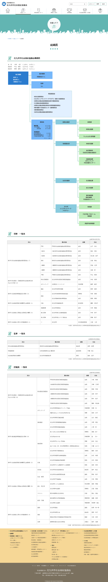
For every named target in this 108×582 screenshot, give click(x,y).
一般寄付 (54, 552)
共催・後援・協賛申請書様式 (91, 554)
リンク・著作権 (36, 565)
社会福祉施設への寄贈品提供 (91, 537)
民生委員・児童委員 (36, 540)
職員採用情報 (87, 549)
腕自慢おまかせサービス (58, 535)
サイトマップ (63, 565)
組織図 (11, 533)
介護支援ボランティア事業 (58, 537)
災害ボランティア (56, 540)
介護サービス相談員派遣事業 (38, 537)
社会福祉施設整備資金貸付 (90, 533)
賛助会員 (54, 547)
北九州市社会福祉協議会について (19, 531)
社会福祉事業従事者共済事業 (91, 535)
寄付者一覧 (54, 554)
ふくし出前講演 (14, 547)
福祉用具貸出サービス (89, 547)
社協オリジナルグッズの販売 (91, 545)
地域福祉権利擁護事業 (36, 551)
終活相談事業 (34, 556)
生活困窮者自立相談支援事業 (38, 542)
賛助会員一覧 (55, 549)
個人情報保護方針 (72, 565)
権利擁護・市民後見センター (38, 549)
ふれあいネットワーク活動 (16, 538)
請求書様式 (86, 552)
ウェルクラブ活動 (14, 545)
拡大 (103, 4)
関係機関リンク (45, 565)
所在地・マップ (54, 565)
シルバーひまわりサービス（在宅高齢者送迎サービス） (65, 533)
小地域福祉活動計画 (15, 542)
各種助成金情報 (88, 542)
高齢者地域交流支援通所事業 (38, 533)
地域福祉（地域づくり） (16, 536)
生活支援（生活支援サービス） (40, 531)
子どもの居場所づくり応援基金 (59, 556)
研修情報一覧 (55, 542)
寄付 (53, 545)
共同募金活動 (55, 559)
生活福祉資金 (34, 544)
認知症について (35, 535)
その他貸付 (34, 547)
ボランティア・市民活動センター (60, 531)
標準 (98, 4)
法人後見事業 (34, 554)
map (72, 573)
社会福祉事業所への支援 (90, 531)
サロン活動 (12, 540)
